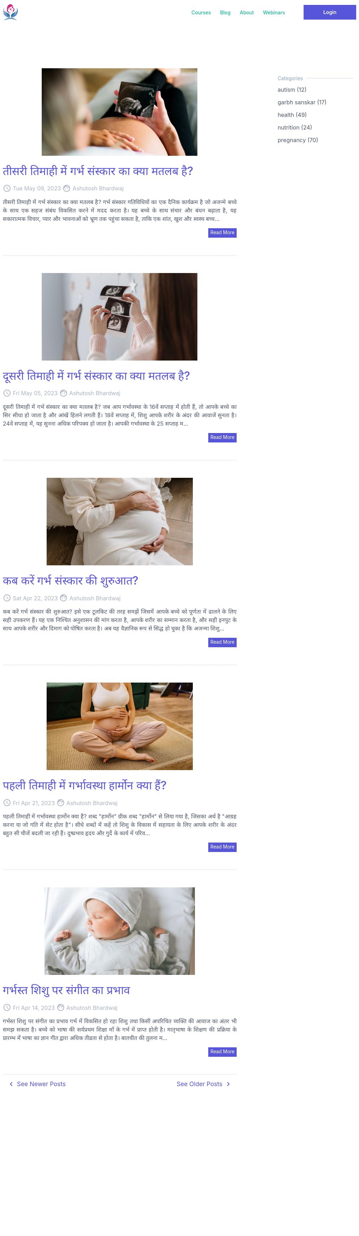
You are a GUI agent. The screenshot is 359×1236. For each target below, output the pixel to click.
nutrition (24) (295, 127)
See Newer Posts (37, 1086)
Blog (225, 12)
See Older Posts (203, 1086)
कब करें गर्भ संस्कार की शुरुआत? (70, 581)
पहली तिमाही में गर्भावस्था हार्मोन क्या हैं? (85, 786)
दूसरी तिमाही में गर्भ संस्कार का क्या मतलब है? (96, 376)
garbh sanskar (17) (302, 102)
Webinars (274, 12)
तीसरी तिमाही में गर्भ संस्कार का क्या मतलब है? (98, 171)
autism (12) (292, 89)
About (247, 12)
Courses (201, 12)
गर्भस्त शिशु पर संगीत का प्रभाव (66, 991)
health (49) (292, 114)
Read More (222, 233)
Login (330, 12)
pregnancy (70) (298, 140)
